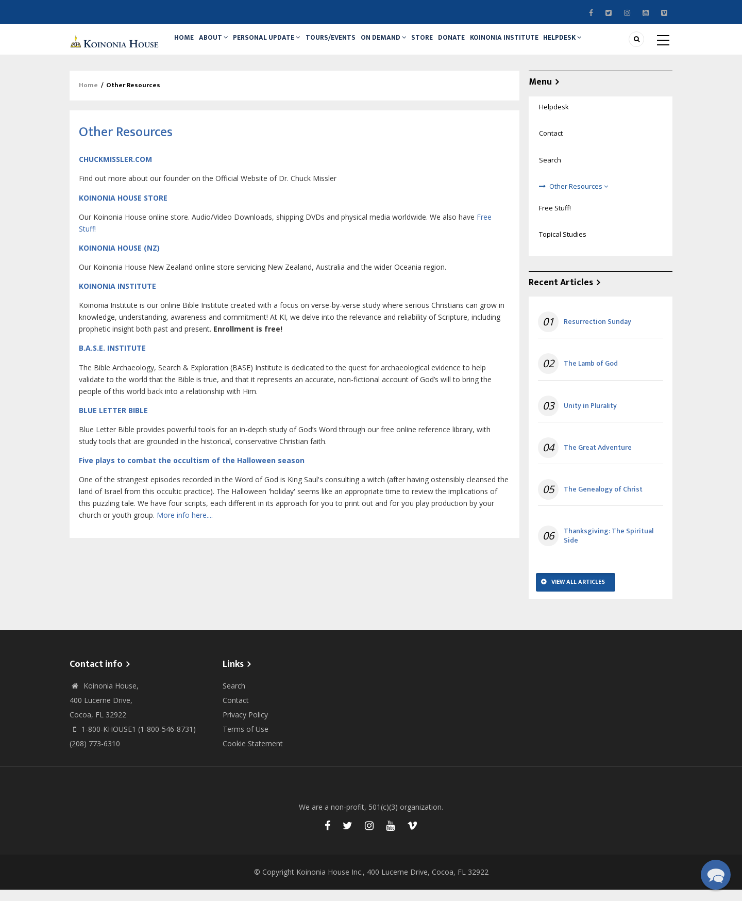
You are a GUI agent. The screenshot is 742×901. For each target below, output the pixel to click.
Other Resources (578, 197)
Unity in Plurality (590, 417)
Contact (551, 145)
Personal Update (276, 45)
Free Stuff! (555, 219)
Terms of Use (245, 740)
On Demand (400, 45)
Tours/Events (343, 45)
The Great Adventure (598, 459)
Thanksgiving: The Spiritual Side (608, 547)
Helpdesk (595, 45)
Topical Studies (562, 245)
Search (550, 171)
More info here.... (185, 527)
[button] (715, 874)
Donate (476, 45)
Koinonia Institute (532, 45)
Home (186, 45)
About (220, 45)
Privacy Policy (245, 726)
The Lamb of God (591, 375)
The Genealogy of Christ (603, 500)
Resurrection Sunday (597, 333)
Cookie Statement (253, 755)
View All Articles (578, 593)
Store (442, 45)
